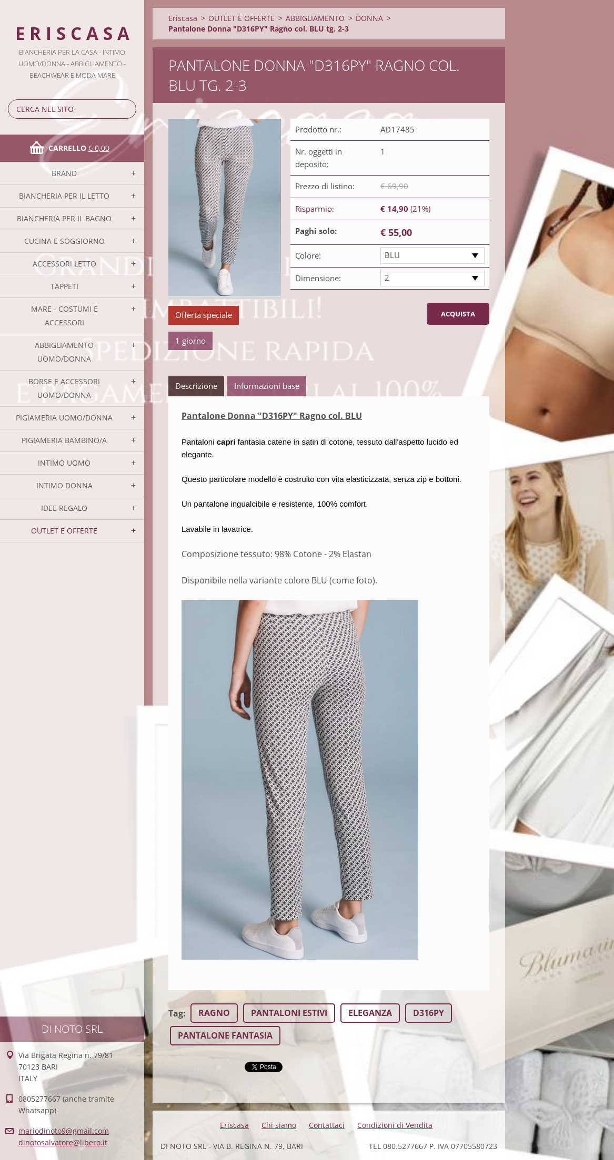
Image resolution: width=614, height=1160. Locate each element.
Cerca (126, 109)
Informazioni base (266, 386)
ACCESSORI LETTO (64, 264)
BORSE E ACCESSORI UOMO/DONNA (64, 388)
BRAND (64, 173)
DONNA (369, 18)
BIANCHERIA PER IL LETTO (64, 196)
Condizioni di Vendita (394, 1125)
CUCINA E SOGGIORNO (64, 241)
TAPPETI (64, 286)
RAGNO (214, 1013)
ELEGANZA (370, 1013)
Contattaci (327, 1125)
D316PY (428, 1013)
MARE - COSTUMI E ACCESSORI (64, 315)
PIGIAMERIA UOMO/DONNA (64, 418)
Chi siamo (278, 1125)
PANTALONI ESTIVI (289, 1013)
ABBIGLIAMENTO (315, 18)
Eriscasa (182, 18)
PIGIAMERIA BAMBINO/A (64, 440)
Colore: (308, 255)
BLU (392, 255)
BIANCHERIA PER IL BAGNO (64, 218)
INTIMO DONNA (64, 485)
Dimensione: (318, 278)
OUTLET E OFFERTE (64, 531)
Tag (175, 1013)
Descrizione (196, 386)
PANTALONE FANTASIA (225, 1035)
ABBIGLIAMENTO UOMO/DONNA (64, 352)
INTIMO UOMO (64, 463)
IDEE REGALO (64, 508)
